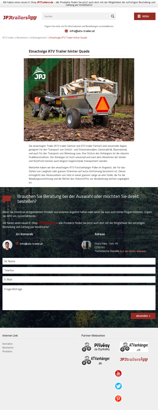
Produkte (7, 346)
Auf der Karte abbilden (133, 245)
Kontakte (7, 338)
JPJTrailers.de (46, 217)
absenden (142, 310)
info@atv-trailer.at (82, 25)
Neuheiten (8, 342)
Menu (145, 11)
